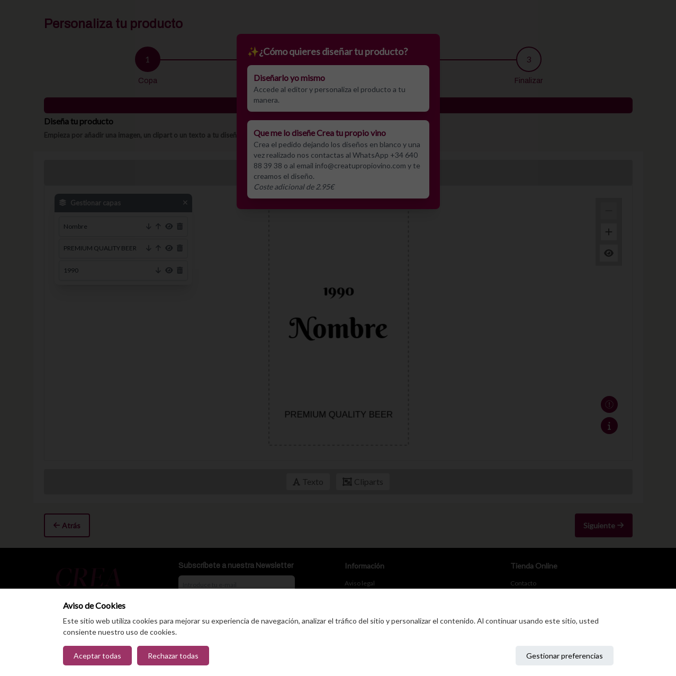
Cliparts (362, 481)
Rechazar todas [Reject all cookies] (173, 655)
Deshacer (311, 172)
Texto (308, 481)
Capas (370, 172)
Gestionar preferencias (564, 655)
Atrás (66, 525)
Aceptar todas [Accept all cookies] (97, 655)
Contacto (523, 583)
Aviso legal (360, 583)
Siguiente (603, 525)
